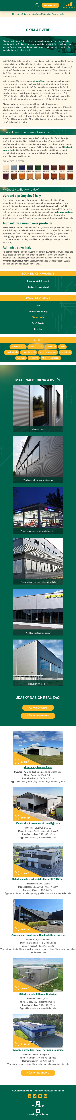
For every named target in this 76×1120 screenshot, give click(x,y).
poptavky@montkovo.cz (38, 1114)
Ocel (38, 305)
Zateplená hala (11, 352)
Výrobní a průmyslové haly (22, 196)
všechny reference (38, 715)
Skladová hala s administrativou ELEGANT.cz (38, 879)
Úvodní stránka (19, 14)
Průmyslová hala (29, 352)
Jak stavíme (34, 14)
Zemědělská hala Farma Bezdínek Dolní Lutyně (38, 935)
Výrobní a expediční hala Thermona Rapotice (38, 1050)
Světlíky (38, 329)
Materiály (45, 14)
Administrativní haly (17, 247)
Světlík (62, 347)
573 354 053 (38, 1104)
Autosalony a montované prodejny (27, 223)
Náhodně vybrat (38, 708)
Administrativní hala (48, 352)
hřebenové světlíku (63, 212)
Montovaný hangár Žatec (38, 767)
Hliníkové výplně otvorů (38, 287)
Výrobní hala (65, 352)
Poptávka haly (50, 5)
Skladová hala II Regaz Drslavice (38, 994)
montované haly (37, 81)
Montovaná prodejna (50, 358)
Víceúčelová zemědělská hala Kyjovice (38, 823)
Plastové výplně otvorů (38, 281)
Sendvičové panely (38, 311)
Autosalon (21, 358)
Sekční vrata (38, 323)
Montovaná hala (36, 347)
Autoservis (33, 358)
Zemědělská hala (18, 347)
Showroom (51, 347)
